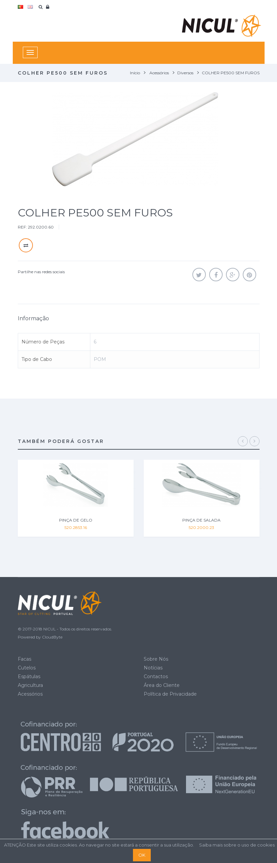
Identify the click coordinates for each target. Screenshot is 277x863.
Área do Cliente (162, 685)
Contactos (156, 676)
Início (135, 72)
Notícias (153, 668)
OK (141, 855)
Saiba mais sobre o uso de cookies (237, 845)
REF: (22, 227)
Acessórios (30, 694)
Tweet (199, 274)
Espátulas (29, 676)
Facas (24, 659)
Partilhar (216, 274)
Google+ (232, 274)
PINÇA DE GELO (75, 520)
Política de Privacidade (170, 694)
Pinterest (249, 274)
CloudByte (52, 637)
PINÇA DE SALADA (201, 520)
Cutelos (27, 668)
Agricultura (30, 685)
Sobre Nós (156, 659)
